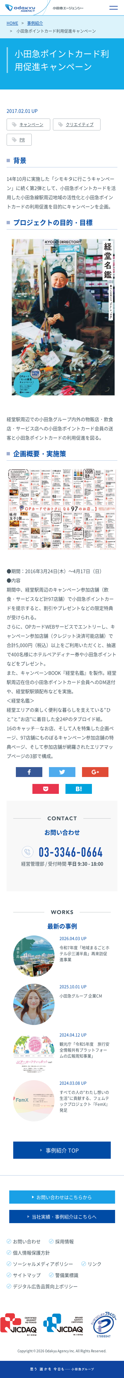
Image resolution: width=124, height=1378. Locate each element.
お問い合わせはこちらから (64, 1197)
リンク (95, 1263)
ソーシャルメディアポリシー (43, 1263)
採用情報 (64, 1241)
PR (22, 140)
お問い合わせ (27, 1241)
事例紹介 (35, 23)
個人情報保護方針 (31, 1252)
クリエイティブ (80, 124)
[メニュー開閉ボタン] (113, 7)
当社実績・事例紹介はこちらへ (64, 1216)
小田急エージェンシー (44, 7)
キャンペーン (31, 124)
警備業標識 (66, 1275)
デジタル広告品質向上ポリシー (45, 1286)
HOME (12, 23)
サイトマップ (27, 1275)
